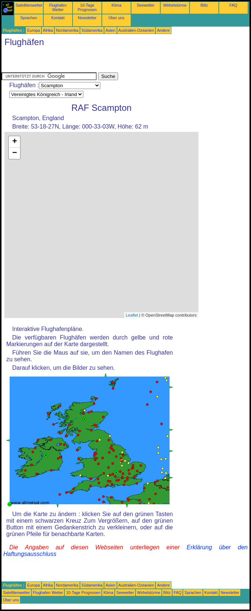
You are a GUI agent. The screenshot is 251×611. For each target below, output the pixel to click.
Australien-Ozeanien (136, 30)
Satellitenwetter (29, 5)
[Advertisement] (88, 61)
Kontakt (57, 18)
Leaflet (132, 315)
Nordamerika (67, 30)
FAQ (233, 5)
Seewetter (146, 5)
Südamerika (92, 30)
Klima (116, 5)
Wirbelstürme (175, 5)
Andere (163, 30)
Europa (33, 30)
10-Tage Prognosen (87, 7)
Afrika (48, 30)
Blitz (204, 5)
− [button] (14, 153)
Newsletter (87, 18)
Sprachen (28, 18)
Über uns (116, 18)
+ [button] (14, 141)
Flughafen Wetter (58, 7)
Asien (111, 30)
